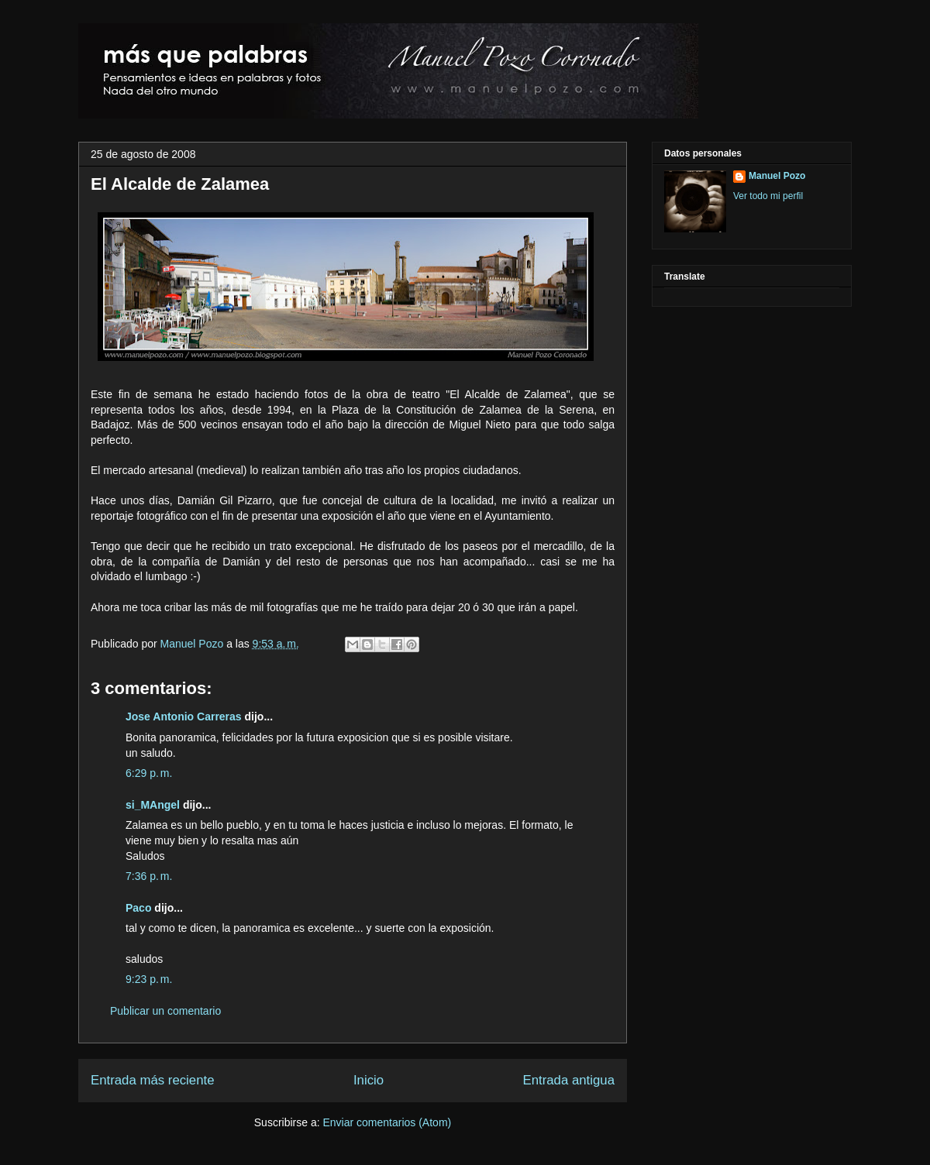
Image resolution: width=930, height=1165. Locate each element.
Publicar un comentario (165, 1011)
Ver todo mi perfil (768, 196)
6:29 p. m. (149, 773)
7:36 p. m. (149, 876)
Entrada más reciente (153, 1080)
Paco (138, 908)
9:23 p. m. (149, 979)
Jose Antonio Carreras (184, 716)
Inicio (368, 1080)
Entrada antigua (569, 1080)
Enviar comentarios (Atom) (386, 1122)
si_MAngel (153, 805)
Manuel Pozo (193, 643)
